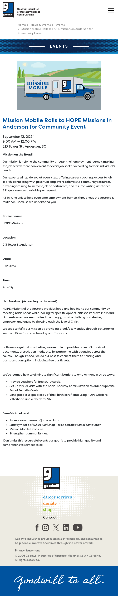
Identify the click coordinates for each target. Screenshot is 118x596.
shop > (49, 509)
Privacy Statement (27, 550)
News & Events (41, 25)
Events (60, 25)
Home (22, 25)
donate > (51, 503)
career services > (59, 497)
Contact (50, 517)
